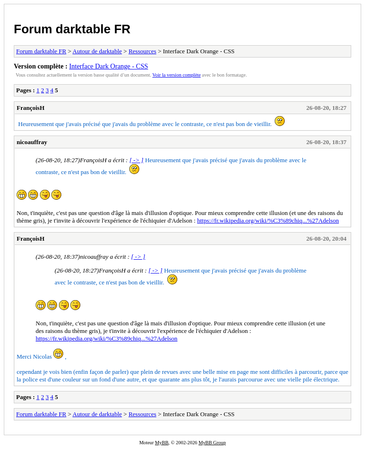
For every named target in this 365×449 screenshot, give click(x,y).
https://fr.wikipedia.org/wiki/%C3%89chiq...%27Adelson (268, 220)
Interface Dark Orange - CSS (108, 66)
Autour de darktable (97, 51)
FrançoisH (31, 107)
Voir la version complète (177, 75)
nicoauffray (32, 142)
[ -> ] (136, 160)
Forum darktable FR (72, 29)
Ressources (142, 51)
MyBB (161, 442)
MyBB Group (212, 442)
